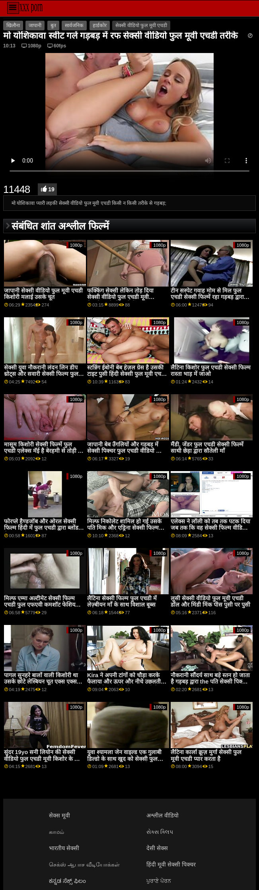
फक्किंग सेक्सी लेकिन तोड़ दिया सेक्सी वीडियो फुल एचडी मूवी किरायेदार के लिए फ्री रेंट (120, 297)
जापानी (35, 25)
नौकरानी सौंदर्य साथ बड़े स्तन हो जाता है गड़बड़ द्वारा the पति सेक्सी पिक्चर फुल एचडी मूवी (210, 682)
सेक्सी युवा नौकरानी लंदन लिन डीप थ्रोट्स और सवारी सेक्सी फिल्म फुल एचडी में (41, 374)
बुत (53, 25)
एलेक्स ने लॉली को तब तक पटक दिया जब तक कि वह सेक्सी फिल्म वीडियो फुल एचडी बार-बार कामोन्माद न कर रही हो (210, 531)
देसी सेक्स (157, 848)
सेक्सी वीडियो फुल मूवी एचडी (141, 25)
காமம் (56, 832)
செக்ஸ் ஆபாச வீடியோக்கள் (84, 864)
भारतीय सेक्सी (64, 848)
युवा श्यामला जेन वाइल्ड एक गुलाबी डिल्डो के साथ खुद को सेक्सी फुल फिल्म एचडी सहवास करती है (124, 758)
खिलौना (13, 25)
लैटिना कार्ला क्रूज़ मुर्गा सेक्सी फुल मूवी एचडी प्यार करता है (206, 755)
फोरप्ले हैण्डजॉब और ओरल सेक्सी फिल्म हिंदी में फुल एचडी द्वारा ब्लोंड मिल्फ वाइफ (41, 528)
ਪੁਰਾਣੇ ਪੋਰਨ (158, 881)
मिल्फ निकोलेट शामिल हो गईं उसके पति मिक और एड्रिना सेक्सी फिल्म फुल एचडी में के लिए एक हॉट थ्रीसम (125, 528)
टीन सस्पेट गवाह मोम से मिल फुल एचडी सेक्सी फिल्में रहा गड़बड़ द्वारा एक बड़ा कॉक (207, 297)
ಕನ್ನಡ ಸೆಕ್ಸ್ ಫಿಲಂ (67, 881)
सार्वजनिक (74, 25)
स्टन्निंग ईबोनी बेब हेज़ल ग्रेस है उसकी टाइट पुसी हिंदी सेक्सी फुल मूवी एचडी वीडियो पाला (126, 374)
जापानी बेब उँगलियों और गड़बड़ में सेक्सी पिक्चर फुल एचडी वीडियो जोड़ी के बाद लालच (127, 451)
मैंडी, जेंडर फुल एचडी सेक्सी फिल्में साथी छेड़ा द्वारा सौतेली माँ (207, 447)
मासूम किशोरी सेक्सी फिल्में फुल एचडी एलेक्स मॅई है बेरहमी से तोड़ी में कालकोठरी (43, 451)
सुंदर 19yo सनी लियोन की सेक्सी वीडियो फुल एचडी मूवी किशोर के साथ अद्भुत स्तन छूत (44, 758)
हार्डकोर (100, 25)
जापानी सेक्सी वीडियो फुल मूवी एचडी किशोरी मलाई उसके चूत (43, 294)
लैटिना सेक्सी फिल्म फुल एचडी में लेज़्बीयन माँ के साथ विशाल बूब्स (122, 601)
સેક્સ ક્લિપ (159, 832)
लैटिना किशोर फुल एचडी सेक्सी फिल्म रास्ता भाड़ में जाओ (211, 370)
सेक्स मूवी (59, 815)
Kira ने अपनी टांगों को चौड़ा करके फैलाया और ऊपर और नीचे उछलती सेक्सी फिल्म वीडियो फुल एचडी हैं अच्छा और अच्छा (124, 685)
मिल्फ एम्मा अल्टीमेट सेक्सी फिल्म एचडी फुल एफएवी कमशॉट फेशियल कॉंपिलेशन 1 (41, 605)
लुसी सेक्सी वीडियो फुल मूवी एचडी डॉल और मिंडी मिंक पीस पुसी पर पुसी (210, 601)
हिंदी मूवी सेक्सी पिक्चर (171, 864)
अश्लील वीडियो (162, 815)
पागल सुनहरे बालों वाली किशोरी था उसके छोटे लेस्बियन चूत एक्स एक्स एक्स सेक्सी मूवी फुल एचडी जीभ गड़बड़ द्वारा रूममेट (41, 685)
